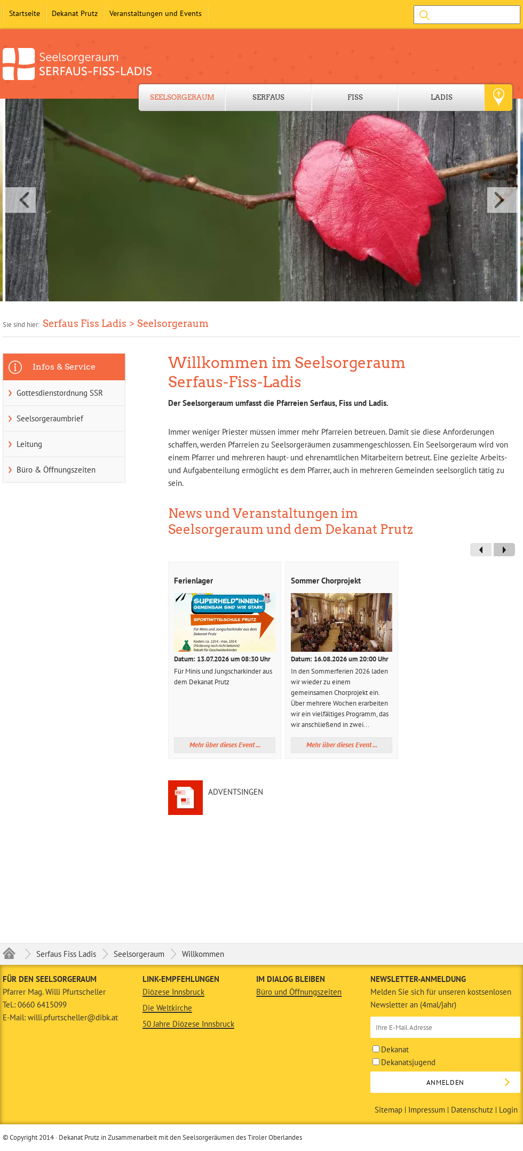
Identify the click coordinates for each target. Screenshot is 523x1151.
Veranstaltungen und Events (155, 13)
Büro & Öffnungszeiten (56, 470)
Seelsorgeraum (182, 97)
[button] (261, 200)
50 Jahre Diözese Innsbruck (188, 1024)
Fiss (355, 97)
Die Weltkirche (167, 1008)
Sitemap (388, 1110)
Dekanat (391, 1049)
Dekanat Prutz (75, 13)
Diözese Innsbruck (173, 992)
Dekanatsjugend (404, 1062)
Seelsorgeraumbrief (50, 418)
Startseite (24, 13)
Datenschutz (472, 1110)
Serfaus (268, 97)
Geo (498, 97)
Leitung (29, 444)
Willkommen (203, 954)
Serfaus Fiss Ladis (66, 954)
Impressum (426, 1110)
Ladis (442, 97)
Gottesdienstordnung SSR (60, 393)
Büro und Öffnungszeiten (299, 992)
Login (508, 1110)
